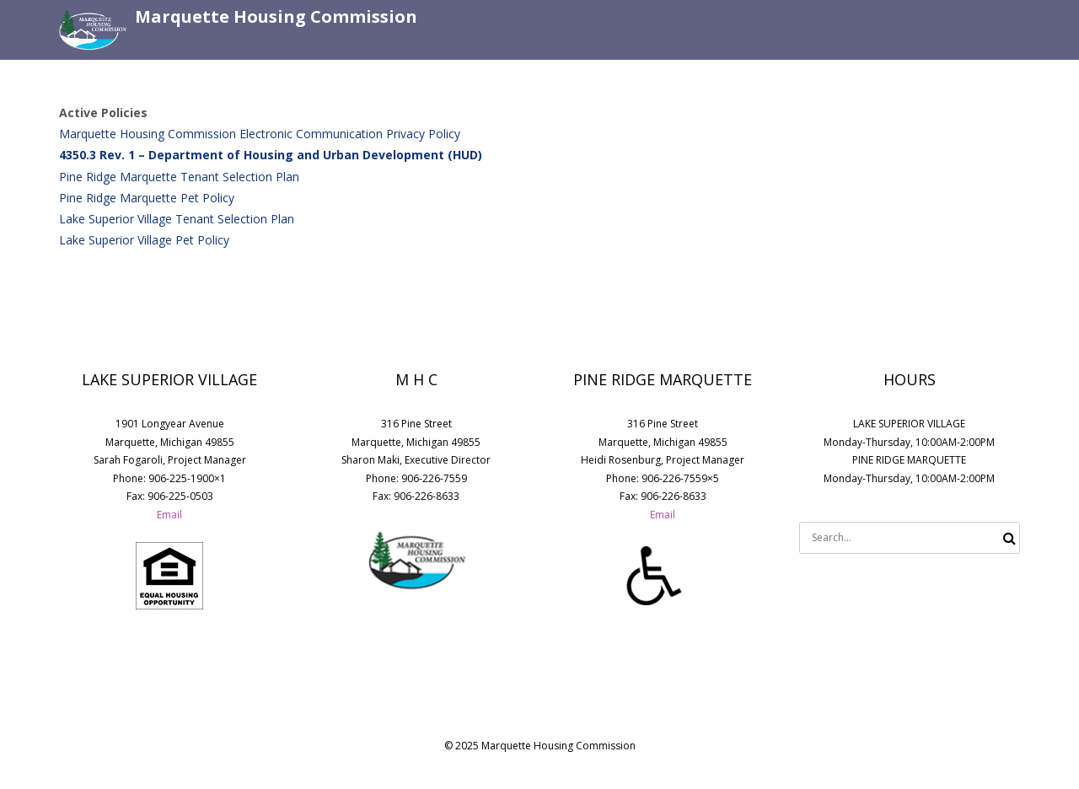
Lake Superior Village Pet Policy (144, 240)
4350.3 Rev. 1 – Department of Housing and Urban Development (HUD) (270, 155)
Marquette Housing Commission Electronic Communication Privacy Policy (259, 134)
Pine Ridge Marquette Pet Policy (146, 198)
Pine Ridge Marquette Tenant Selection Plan (179, 177)
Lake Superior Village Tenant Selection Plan (176, 219)
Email (169, 514)
